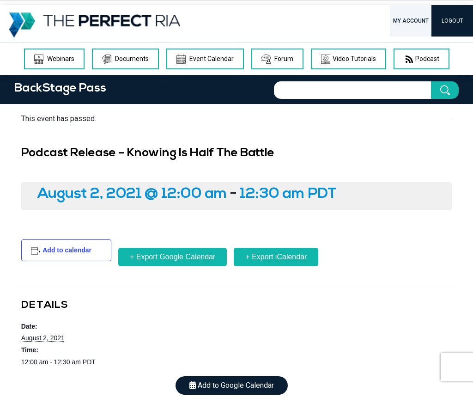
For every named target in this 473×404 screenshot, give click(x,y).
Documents (125, 59)
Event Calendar (205, 59)
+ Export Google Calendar (172, 257)
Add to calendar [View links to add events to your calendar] (66, 250)
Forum (277, 59)
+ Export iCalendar (276, 257)
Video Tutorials (348, 59)
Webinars (54, 59)
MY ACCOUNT (411, 21)
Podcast (421, 59)
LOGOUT (452, 21)
